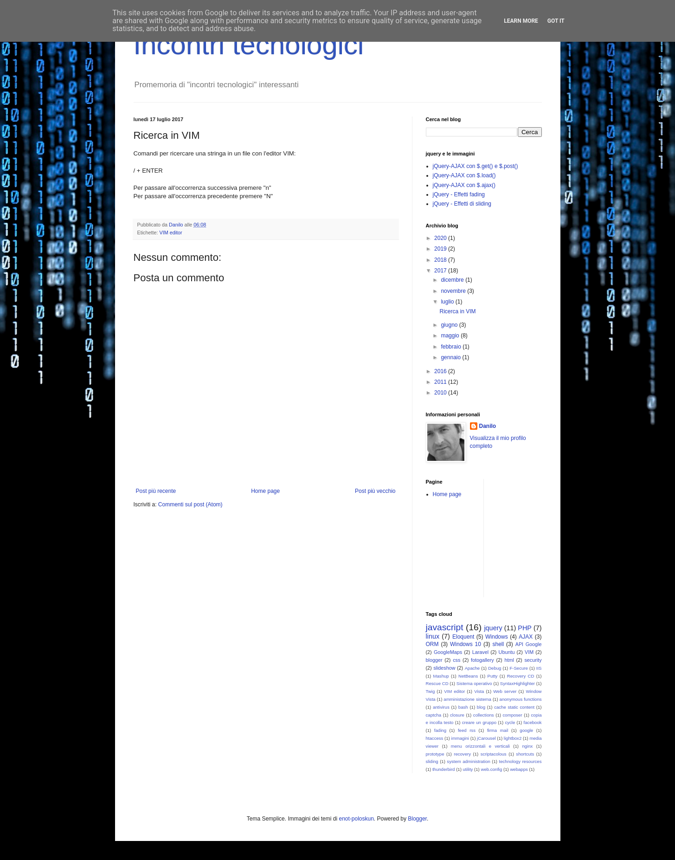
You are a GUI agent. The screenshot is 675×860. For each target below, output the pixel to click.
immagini (460, 738)
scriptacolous (494, 754)
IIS (539, 668)
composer (512, 715)
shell (498, 644)
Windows (496, 637)
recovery (462, 754)
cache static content (514, 707)
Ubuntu (507, 652)
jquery (493, 628)
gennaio (451, 357)
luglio (448, 301)
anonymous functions (521, 699)
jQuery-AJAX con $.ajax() (464, 185)
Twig (430, 691)
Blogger (417, 818)
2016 (441, 371)
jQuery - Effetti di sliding (462, 203)
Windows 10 (465, 644)
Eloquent (463, 637)
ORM (432, 644)
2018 (441, 260)
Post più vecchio (375, 491)
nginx (527, 746)
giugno (450, 325)
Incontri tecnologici (249, 44)
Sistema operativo (474, 683)
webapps (518, 769)
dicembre (453, 280)
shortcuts (525, 754)
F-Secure (518, 668)
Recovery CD (520, 676)
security (532, 660)
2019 (441, 249)
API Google (528, 644)
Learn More (521, 21)
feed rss (467, 730)
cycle (510, 722)
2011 (441, 382)
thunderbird (443, 769)
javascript (444, 627)
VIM (529, 652)
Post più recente (156, 491)
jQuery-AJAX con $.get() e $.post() (475, 166)
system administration (468, 761)
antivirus (441, 707)
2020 (441, 238)
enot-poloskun (356, 818)
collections (483, 715)
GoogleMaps (448, 652)
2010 (441, 392)
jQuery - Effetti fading (459, 194)
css (456, 660)
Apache (472, 668)
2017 (441, 270)
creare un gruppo (479, 722)
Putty (493, 676)
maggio (451, 335)
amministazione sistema (467, 699)
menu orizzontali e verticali (480, 746)
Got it (556, 21)
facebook (533, 722)
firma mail (497, 730)
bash (463, 707)
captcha (434, 715)
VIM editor (171, 232)
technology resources (520, 761)
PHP (525, 628)
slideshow (444, 668)
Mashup (441, 676)
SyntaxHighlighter (517, 683)
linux (433, 636)
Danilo (487, 426)
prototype (435, 754)
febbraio (452, 346)
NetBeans (468, 676)
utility (468, 769)
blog (481, 707)
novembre (454, 291)
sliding (432, 761)
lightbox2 (512, 738)
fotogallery (482, 660)
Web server (504, 691)
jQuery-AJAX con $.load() (464, 175)
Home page (265, 491)
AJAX (526, 637)
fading (440, 730)
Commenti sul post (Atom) (190, 504)
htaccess (435, 738)
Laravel (480, 652)
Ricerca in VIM (457, 311)
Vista (479, 691)
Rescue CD (437, 683)
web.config (491, 769)
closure (457, 715)
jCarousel (486, 738)
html (509, 660)
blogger (434, 660)
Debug (494, 668)
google (526, 730)
